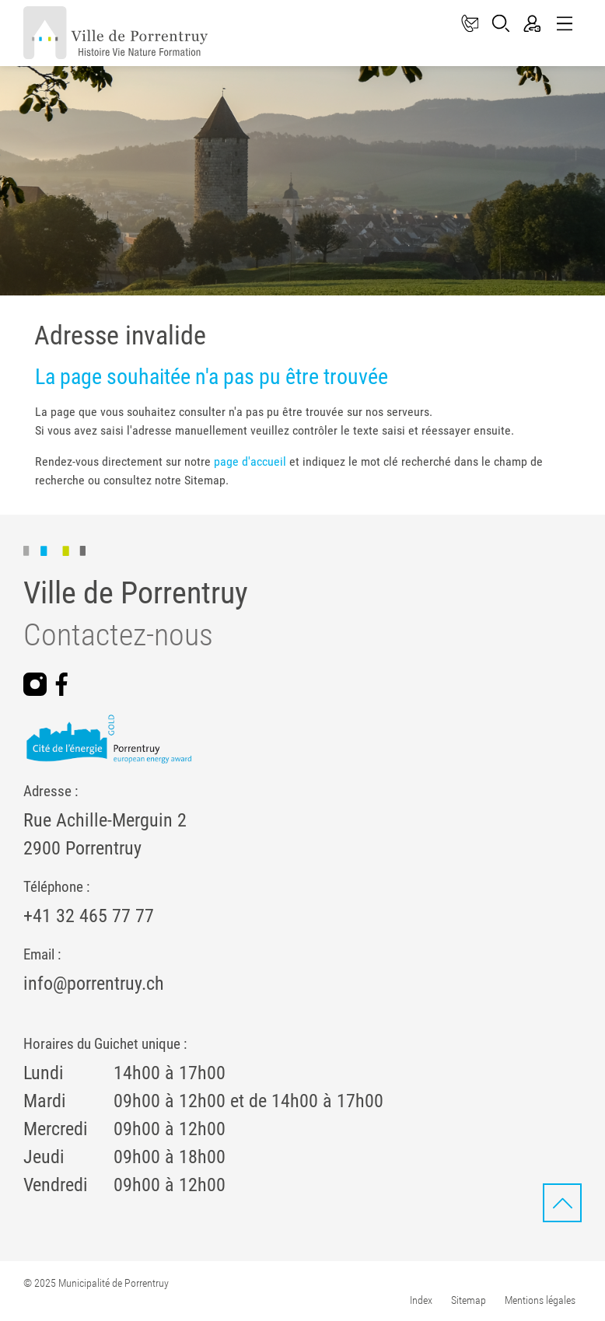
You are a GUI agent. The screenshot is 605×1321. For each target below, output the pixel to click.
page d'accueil (250, 461)
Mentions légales (540, 1300)
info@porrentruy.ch (93, 983)
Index (421, 1300)
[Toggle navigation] (563, 24)
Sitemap (468, 1300)
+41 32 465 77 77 (88, 916)
